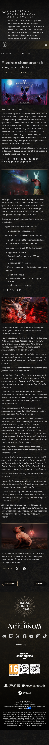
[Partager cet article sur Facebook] (24, 568)
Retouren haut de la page (24, 606)
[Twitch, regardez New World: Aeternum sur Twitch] (11, 636)
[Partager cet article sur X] (17, 568)
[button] (24, 92)
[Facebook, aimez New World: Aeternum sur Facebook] (25, 636)
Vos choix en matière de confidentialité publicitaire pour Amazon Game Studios (24, 707)
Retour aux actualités (16, 54)
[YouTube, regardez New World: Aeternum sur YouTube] (31, 636)
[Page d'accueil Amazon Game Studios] (24, 656)
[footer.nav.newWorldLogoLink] (24, 628)
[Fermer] (46, 3)
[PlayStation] (11, 686)
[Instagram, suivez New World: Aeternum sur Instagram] (38, 636)
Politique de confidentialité (24, 703)
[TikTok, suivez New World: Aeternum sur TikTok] (45, 636)
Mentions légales (24, 701)
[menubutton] (46, 45)
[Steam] (24, 693)
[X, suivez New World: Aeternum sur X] (18, 636)
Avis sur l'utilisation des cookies (24, 704)
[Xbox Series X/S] (34, 686)
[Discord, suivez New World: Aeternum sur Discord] (4, 636)
